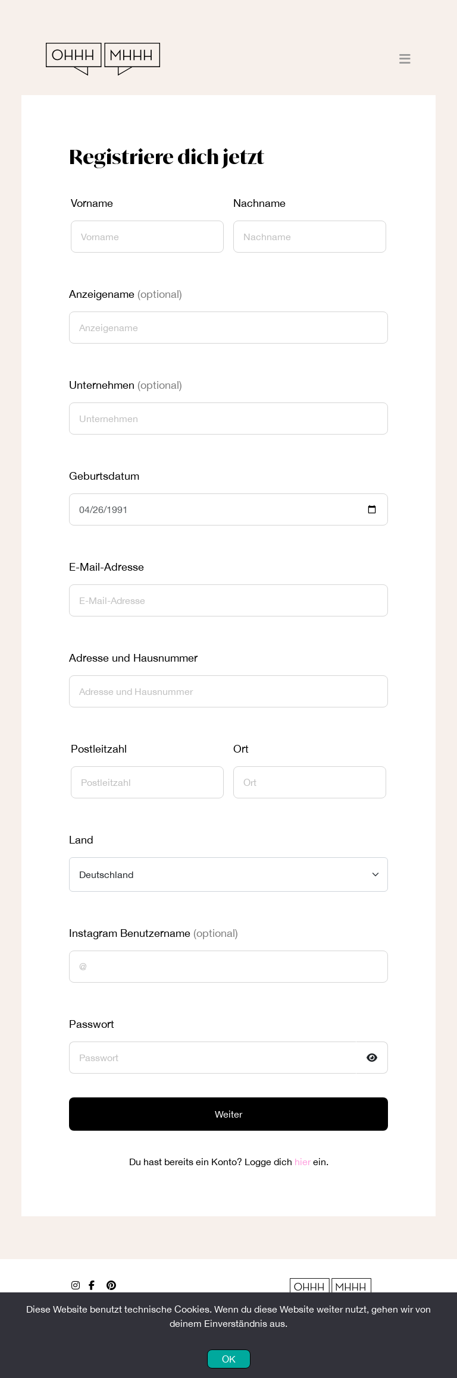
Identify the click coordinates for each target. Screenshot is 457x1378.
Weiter (228, 1114)
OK (229, 1359)
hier (303, 1161)
